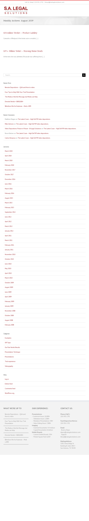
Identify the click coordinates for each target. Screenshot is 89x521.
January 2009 (9, 306)
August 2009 (9, 287)
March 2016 (8, 189)
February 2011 (9, 245)
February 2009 (9, 301)
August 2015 (9, 198)
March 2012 (8, 226)
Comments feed (10, 389)
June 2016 (8, 184)
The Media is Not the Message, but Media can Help (21, 97)
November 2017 (10, 170)
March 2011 (8, 240)
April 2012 (8, 222)
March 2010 (8, 278)
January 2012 (9, 231)
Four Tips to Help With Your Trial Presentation (20, 92)
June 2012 (8, 217)
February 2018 (9, 165)
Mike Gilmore (9, 124)
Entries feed (9, 384)
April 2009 (8, 297)
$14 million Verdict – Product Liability (20, 33)
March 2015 (8, 203)
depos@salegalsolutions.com (70, 432)
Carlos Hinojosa (10, 138)
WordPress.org (9, 393)
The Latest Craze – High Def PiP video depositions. (34, 119)
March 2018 (8, 160)
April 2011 (8, 236)
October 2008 (9, 315)
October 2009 (9, 283)
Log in (7, 379)
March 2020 (8, 151)
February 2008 (9, 325)
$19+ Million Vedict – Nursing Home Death (23, 51)
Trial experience (10, 361)
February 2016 (9, 193)
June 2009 (8, 292)
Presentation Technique (12, 352)
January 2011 (9, 250)
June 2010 (8, 264)
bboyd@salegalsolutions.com (54, 2)
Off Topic (8, 343)
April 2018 (8, 156)
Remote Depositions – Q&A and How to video (20, 87)
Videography (9, 366)
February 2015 (9, 207)
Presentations (9, 357)
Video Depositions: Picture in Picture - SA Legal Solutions (23, 129)
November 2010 (10, 254)
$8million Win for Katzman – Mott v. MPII (18, 106)
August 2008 (9, 320)
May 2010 (8, 268)
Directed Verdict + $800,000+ (14, 102)
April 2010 (8, 273)
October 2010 (9, 259)
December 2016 (10, 179)
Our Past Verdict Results (12, 347)
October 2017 (9, 175)
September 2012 (10, 212)
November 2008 (10, 311)
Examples (8, 338)
